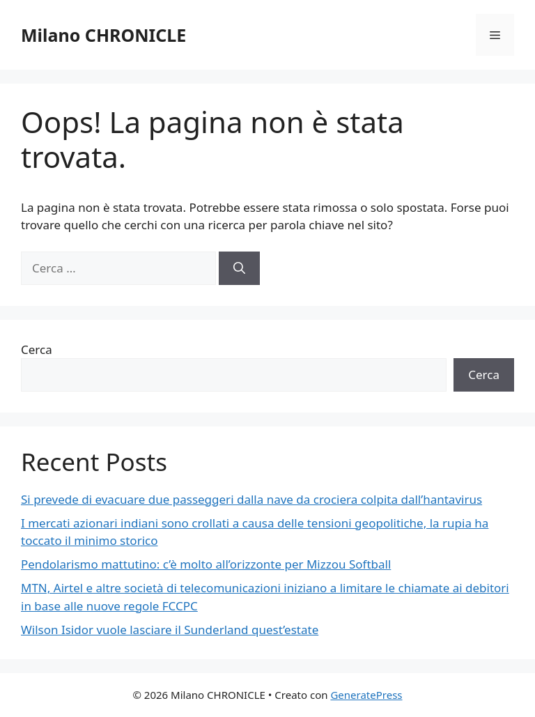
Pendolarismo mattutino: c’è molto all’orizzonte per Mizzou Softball (206, 564)
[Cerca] (239, 268)
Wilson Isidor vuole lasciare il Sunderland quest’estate (169, 630)
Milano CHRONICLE (103, 35)
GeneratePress (366, 695)
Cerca (36, 349)
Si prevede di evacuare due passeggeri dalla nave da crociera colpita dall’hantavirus (251, 499)
